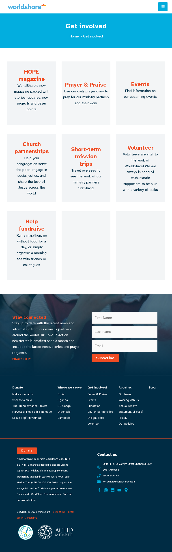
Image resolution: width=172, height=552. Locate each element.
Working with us (128, 400)
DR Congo (64, 406)
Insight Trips (95, 418)
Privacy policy (21, 359)
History (122, 418)
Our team (124, 394)
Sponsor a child (22, 400)
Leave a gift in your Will (27, 418)
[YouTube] (119, 490)
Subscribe (105, 358)
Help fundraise (32, 225)
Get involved (97, 387)
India (61, 394)
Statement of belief (130, 412)
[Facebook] (99, 490)
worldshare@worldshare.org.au (119, 481)
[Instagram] (106, 490)
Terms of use (58, 511)
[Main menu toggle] (163, 6)
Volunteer (140, 147)
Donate (17, 387)
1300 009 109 (111, 475)
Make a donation (23, 394)
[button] (27, 450)
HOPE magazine (32, 75)
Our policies (126, 423)
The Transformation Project (29, 406)
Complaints (31, 517)
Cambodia (64, 418)
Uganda (63, 400)
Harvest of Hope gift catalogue (32, 412)
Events (140, 84)
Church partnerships (32, 148)
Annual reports (127, 406)
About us (125, 387)
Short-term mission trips (86, 156)
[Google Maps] (126, 490)
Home (74, 36)
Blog (151, 387)
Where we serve (70, 387)
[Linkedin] (113, 490)
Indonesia (64, 412)
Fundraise (93, 406)
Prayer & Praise (86, 84)
